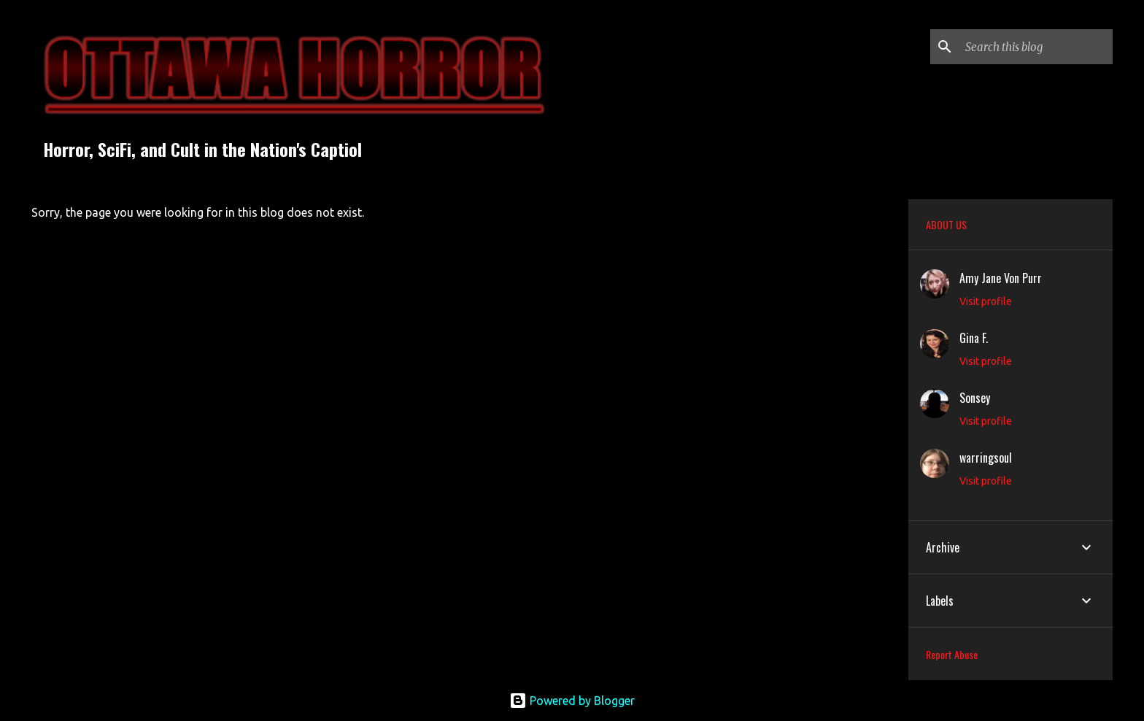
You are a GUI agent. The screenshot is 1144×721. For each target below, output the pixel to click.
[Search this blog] (1036, 46)
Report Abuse (952, 654)
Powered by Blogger (572, 700)
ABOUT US (946, 224)
